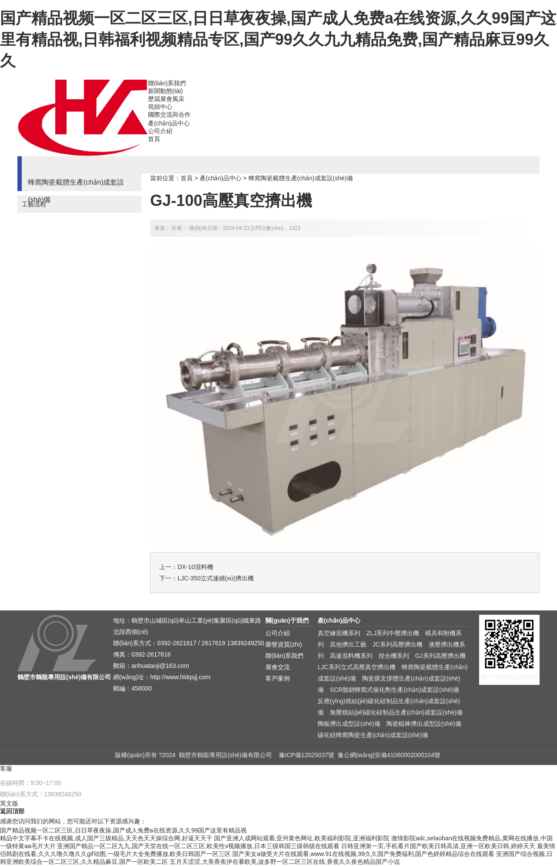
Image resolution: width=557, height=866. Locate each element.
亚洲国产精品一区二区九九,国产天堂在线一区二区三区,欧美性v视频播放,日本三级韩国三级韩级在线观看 (198, 845)
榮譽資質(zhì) (283, 644)
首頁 (154, 138)
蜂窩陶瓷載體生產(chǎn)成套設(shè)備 (300, 178)
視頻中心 (160, 106)
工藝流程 (34, 204)
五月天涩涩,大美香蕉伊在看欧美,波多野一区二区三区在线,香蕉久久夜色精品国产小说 (285, 861)
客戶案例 (277, 678)
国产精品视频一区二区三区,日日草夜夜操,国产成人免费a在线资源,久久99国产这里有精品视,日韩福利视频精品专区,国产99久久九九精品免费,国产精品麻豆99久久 (278, 39)
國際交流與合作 (169, 114)
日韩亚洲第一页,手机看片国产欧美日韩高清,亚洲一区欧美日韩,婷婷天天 (438, 845)
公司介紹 (160, 131)
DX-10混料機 (195, 566)
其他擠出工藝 (348, 644)
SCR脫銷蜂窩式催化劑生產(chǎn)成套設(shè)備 (394, 689)
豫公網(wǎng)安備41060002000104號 (389, 754)
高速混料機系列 (351, 655)
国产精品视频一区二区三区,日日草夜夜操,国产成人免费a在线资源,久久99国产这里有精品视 (123, 830)
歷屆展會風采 (166, 98)
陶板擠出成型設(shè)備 (349, 723)
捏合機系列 (394, 655)
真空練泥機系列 (339, 633)
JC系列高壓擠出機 (397, 644)
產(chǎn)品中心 (169, 123)
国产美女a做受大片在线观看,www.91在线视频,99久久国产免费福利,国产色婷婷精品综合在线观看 (363, 853)
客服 (6, 768)
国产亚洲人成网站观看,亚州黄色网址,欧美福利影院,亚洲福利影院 (302, 838)
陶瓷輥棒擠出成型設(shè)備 (423, 723)
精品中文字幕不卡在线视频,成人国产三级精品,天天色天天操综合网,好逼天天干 (106, 838)
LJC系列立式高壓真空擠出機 (357, 667)
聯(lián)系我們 (167, 83)
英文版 (9, 803)
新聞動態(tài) (165, 91)
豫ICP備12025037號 (307, 754)
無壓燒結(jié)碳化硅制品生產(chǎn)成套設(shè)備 (396, 712)
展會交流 (277, 667)
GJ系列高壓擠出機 (440, 655)
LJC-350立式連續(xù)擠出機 (216, 578)
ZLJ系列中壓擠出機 (392, 633)
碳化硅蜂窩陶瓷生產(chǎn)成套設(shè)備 (373, 734)
